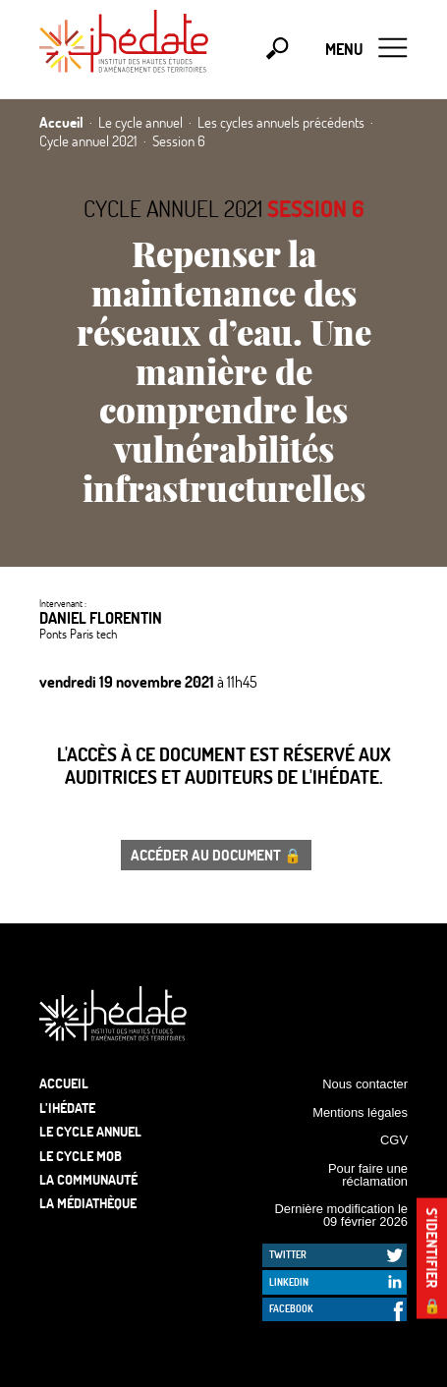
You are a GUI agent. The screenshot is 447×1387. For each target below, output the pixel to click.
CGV (394, 1140)
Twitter (288, 1254)
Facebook (291, 1308)
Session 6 (315, 208)
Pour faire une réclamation (368, 1175)
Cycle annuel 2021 (173, 208)
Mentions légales (360, 1112)
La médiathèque (88, 1202)
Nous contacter (365, 1084)
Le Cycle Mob (80, 1155)
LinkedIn (288, 1282)
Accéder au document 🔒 (216, 854)
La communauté (88, 1179)
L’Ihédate (67, 1107)
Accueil (63, 1083)
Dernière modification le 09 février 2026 (341, 1215)
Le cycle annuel (90, 1131)
